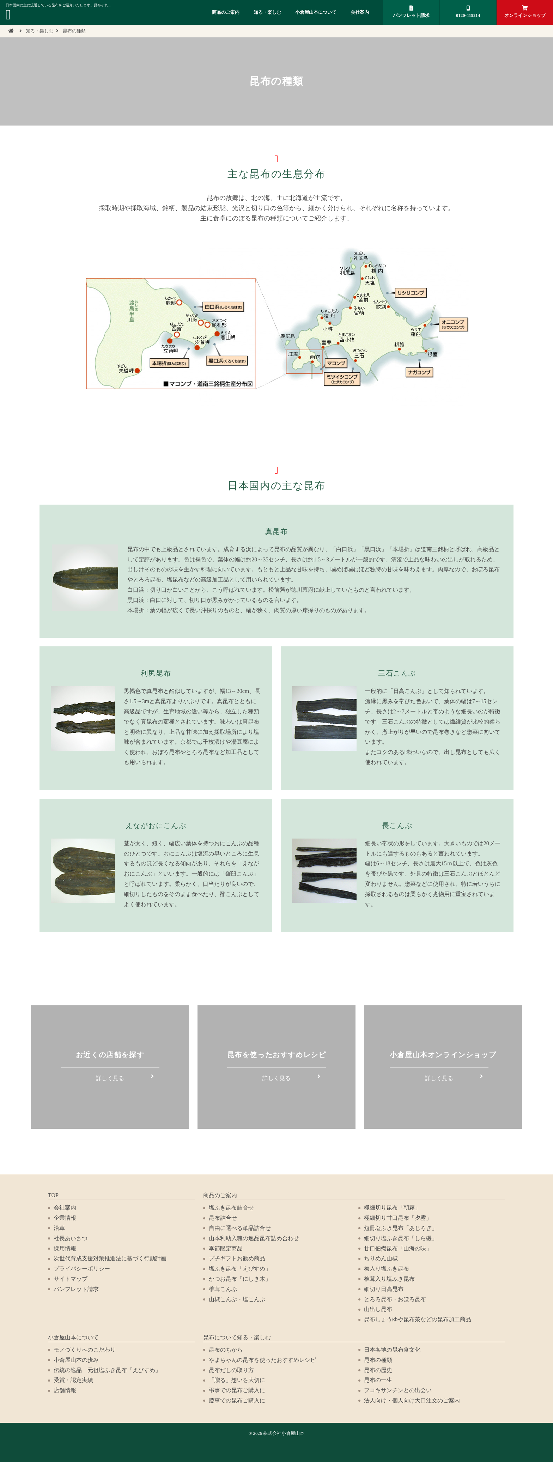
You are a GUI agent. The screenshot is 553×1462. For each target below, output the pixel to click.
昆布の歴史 (378, 1370)
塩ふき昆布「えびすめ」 (240, 1269)
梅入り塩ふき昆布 (386, 1269)
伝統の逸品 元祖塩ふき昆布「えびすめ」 (107, 1370)
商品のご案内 (225, 12)
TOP (53, 1195)
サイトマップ (70, 1279)
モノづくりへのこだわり (85, 1350)
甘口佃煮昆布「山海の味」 (398, 1248)
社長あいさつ (70, 1238)
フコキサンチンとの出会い (398, 1390)
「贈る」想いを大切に (237, 1380)
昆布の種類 (378, 1360)
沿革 (59, 1228)
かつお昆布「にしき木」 (240, 1279)
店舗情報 (65, 1390)
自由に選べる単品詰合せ (240, 1228)
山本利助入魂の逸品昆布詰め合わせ (254, 1238)
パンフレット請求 (411, 12)
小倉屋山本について (315, 12)
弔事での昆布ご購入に (237, 1390)
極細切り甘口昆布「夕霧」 (398, 1218)
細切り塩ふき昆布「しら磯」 (400, 1238)
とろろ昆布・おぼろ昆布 (395, 1299)
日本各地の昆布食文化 (392, 1350)
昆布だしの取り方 (231, 1370)
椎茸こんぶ (223, 1289)
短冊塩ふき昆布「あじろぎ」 (400, 1228)
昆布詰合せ (223, 1218)
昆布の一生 (378, 1380)
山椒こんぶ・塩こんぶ (237, 1299)
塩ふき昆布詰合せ (231, 1208)
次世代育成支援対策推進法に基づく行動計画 (110, 1258)
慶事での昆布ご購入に (237, 1400)
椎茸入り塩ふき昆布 (389, 1279)
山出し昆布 (378, 1309)
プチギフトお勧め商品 (237, 1258)
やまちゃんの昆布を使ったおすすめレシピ (262, 1360)
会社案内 (360, 12)
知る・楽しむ (267, 12)
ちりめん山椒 (381, 1258)
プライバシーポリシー (82, 1269)
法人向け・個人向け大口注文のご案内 (412, 1400)
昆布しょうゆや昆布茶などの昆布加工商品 (417, 1319)
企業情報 (65, 1218)
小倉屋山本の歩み (76, 1360)
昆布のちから (226, 1350)
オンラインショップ (524, 12)
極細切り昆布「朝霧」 (392, 1208)
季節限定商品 (226, 1248)
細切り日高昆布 (383, 1289)
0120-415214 (468, 12)
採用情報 (65, 1248)
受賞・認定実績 (73, 1380)
